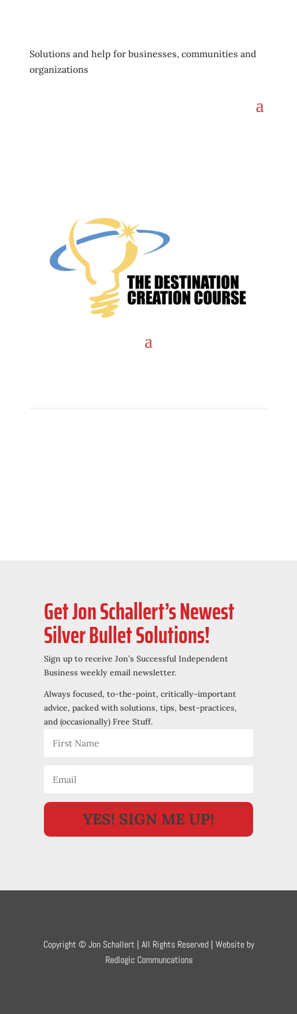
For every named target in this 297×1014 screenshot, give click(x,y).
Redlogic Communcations (148, 960)
